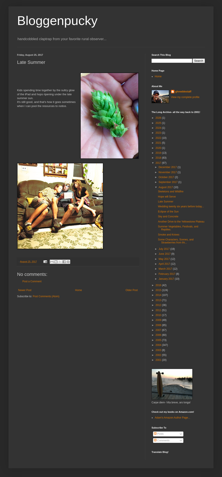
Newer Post (24, 290)
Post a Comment (31, 281)
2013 (159, 300)
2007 (159, 330)
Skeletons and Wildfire (170, 191)
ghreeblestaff (183, 91)
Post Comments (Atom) (46, 296)
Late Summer (165, 201)
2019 (159, 152)
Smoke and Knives (168, 234)
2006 (159, 335)
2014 (159, 295)
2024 (159, 127)
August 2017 (166, 187)
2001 (159, 359)
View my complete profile (185, 97)
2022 (159, 137)
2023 (159, 132)
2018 (159, 157)
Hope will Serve (167, 196)
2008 (159, 325)
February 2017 (167, 273)
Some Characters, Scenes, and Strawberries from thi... (176, 241)
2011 (159, 310)
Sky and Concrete (168, 216)
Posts (159, 433)
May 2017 (165, 259)
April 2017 (165, 263)
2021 (159, 142)
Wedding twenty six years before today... (181, 206)
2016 (159, 285)
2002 (159, 355)
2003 (159, 350)
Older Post (132, 290)
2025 (159, 122)
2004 (159, 345)
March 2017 (166, 268)
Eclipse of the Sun (168, 211)
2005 (159, 340)
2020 (159, 147)
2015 (159, 290)
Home (78, 290)
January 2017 (167, 278)
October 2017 (167, 177)
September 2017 (168, 182)
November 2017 (168, 172)
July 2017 (164, 248)
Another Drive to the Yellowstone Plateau (181, 221)
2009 (159, 320)
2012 (159, 305)
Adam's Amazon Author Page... (172, 417)
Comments (161, 440)
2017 (159, 162)
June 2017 (165, 253)
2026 (159, 117)
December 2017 (168, 167)
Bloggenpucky (57, 20)
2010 (159, 315)
